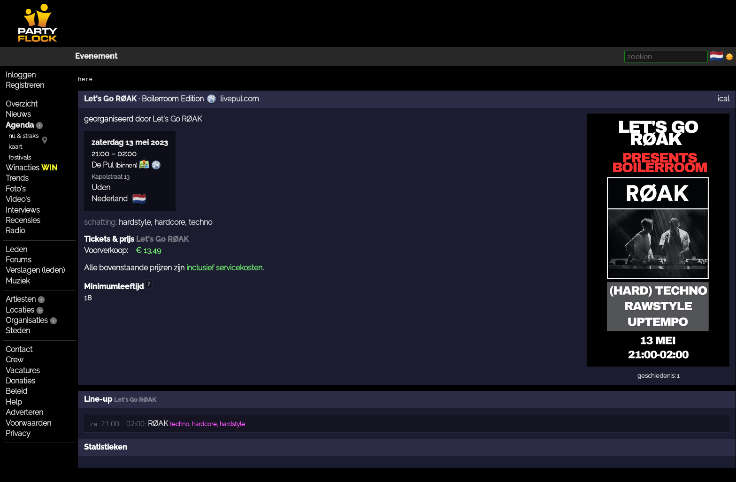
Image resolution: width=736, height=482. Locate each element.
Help (14, 402)
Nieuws (18, 114)
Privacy (18, 433)
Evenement (96, 56)
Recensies (23, 220)
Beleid (16, 391)
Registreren (25, 85)
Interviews (23, 210)
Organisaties (27, 320)
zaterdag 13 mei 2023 (130, 142)
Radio (15, 230)
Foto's (16, 188)
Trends (17, 178)
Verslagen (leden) (35, 270)
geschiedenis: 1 (658, 375)
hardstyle (135, 222)
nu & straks (23, 135)
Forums (18, 259)
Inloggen (21, 74)
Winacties (31, 167)
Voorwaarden (28, 423)
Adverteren (24, 412)
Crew (14, 359)
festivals (19, 157)
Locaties (20, 310)
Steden (18, 330)
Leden (16, 249)
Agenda (20, 125)
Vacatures (23, 370)
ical (723, 98)
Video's (18, 199)
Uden (101, 187)
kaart (15, 146)
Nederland (110, 198)
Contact (19, 349)
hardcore (169, 222)
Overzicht (22, 103)
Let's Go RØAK (110, 98)
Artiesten (21, 299)
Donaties (20, 380)
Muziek (18, 280)
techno (200, 222)
